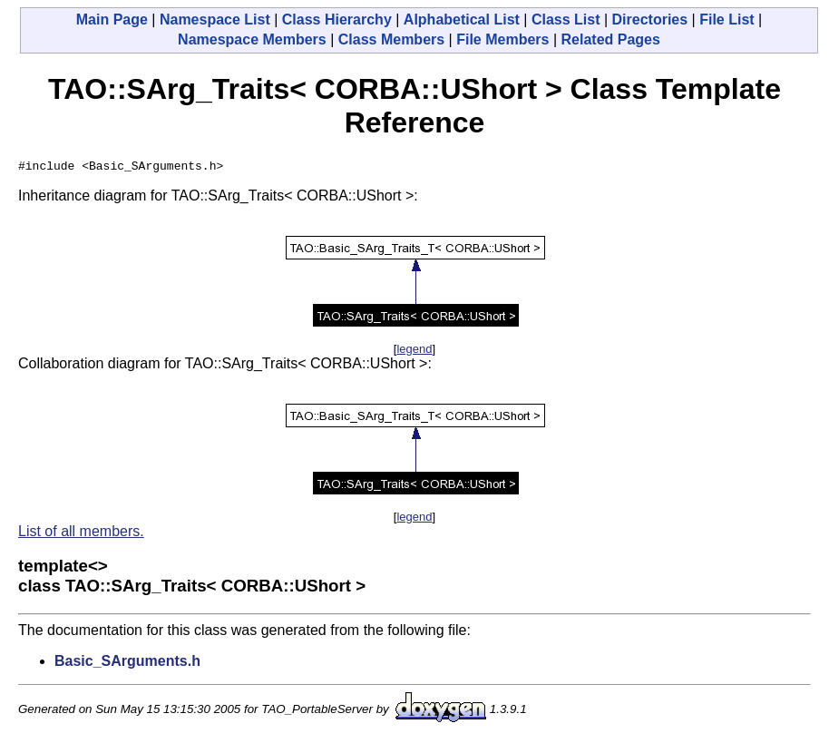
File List (726, 19)
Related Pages (610, 39)
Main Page (112, 19)
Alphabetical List (462, 19)
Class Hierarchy (337, 19)
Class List (566, 19)
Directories (650, 19)
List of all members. (81, 534)
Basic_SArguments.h (127, 663)
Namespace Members (252, 39)
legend (414, 351)
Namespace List (215, 19)
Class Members (391, 39)
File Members (502, 39)
